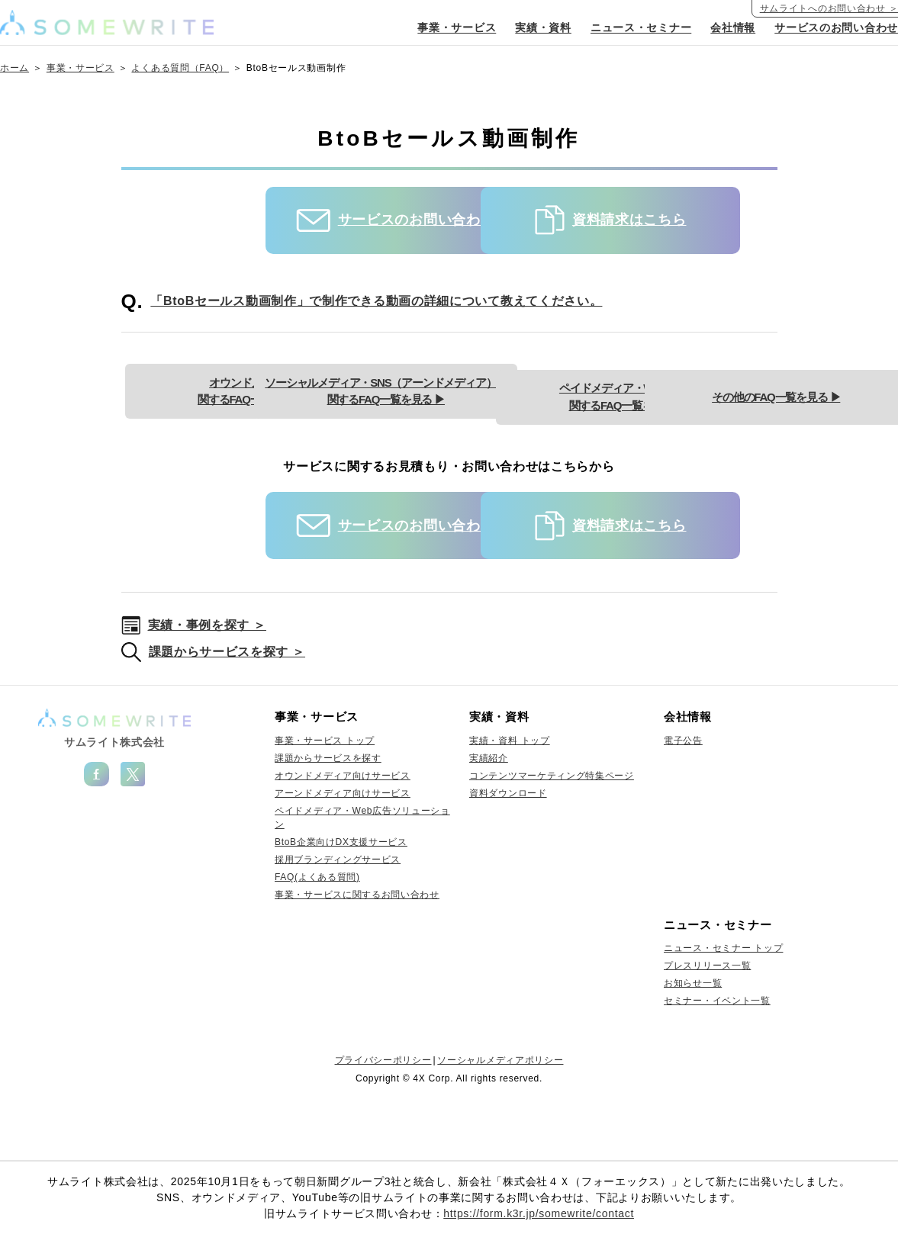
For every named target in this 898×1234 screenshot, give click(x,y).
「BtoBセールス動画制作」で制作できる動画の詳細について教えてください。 (376, 300)
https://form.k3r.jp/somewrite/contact (538, 1213)
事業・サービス (457, 28)
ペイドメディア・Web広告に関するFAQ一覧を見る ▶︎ (312, 451)
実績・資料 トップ (509, 795)
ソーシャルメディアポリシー (500, 1115)
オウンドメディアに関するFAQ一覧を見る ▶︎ (311, 385)
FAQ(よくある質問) (317, 932)
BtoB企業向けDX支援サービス (341, 897)
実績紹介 (488, 813)
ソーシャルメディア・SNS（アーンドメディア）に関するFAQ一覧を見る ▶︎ (586, 385)
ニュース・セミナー (641, 28)
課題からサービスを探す (328, 813)
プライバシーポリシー (383, 1115)
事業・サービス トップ (325, 795)
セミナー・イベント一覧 (717, 1055)
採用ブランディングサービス (338, 914)
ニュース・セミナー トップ (723, 1003)
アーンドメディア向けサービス (342, 848)
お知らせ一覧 (693, 1038)
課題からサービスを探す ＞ (227, 706)
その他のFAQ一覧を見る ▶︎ (586, 451)
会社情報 (732, 28)
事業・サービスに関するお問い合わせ (357, 949)
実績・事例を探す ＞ (207, 679)
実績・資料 (544, 28)
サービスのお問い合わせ (836, 28)
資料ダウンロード (508, 848)
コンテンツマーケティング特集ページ (551, 830)
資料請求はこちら (606, 219)
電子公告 (683, 795)
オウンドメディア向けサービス (342, 830)
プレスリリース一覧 (707, 1020)
